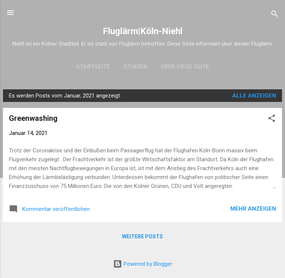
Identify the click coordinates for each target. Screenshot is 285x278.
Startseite (93, 66)
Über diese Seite (185, 66)
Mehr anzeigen (253, 208)
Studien (135, 66)
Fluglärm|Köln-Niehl (143, 31)
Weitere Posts (142, 236)
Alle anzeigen (254, 95)
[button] (271, 119)
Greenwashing (33, 118)
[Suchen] (274, 15)
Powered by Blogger (142, 264)
